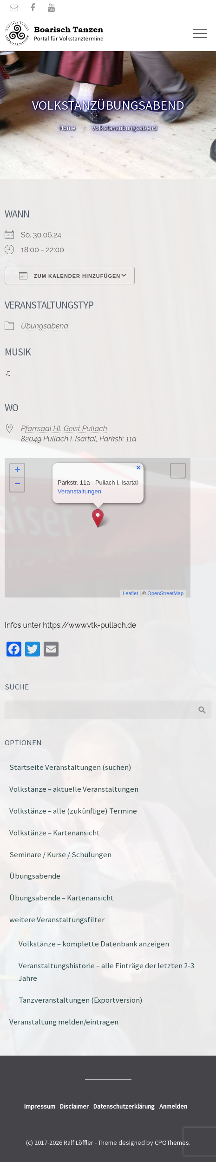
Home (67, 128)
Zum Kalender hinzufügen (69, 275)
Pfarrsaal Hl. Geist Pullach (64, 428)
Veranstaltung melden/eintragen (63, 1022)
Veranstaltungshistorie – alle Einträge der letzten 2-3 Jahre (106, 971)
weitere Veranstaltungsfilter (57, 919)
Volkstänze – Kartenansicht (54, 832)
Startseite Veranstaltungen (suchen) (70, 767)
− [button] (17, 485)
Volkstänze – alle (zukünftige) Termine (73, 811)
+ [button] (17, 471)
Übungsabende (34, 876)
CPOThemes (172, 1142)
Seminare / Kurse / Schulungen (60, 854)
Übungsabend (44, 326)
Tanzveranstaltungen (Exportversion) (81, 1000)
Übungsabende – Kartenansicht (61, 898)
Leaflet (130, 593)
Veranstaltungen (79, 491)
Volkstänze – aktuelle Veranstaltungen (73, 789)
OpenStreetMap (165, 593)
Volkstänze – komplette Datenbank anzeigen (94, 944)
